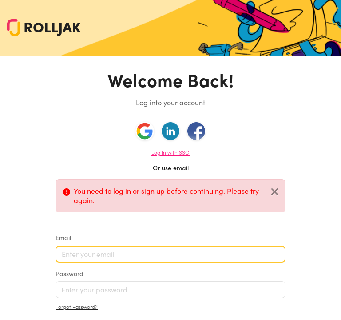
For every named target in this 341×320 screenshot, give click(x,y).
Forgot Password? (77, 307)
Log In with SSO (170, 152)
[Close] (274, 192)
